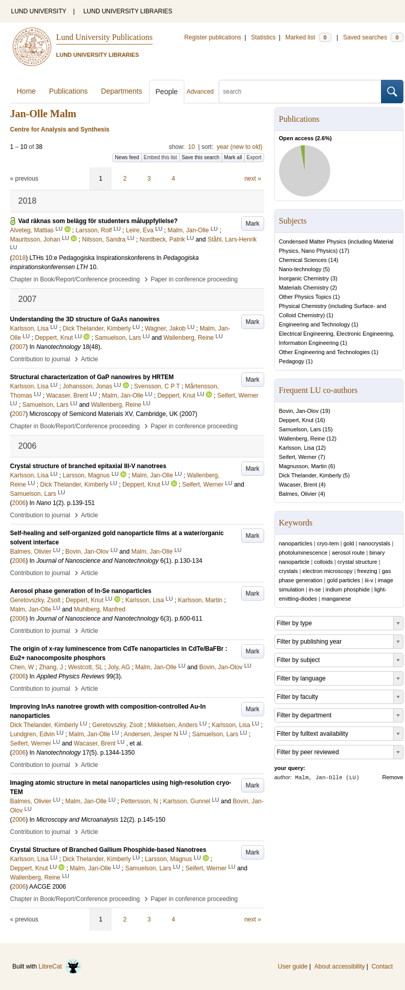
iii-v (369, 580)
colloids (323, 562)
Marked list (308, 37)
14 (333, 260)
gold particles (343, 580)
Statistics (263, 37)
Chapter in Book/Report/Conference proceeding (75, 279)
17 (344, 251)
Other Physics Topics (305, 297)
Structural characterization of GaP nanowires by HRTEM (92, 377)
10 (191, 146)
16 (320, 420)
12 (331, 438)
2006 (19, 503)
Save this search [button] (201, 157)
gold (349, 543)
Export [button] (254, 157)
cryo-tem (328, 543)
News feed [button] (127, 157)
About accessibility (339, 966)
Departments (121, 91)
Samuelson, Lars (300, 429)
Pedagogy (292, 361)
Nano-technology (300, 269)
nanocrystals (374, 543)
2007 (19, 346)
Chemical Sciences (303, 260)
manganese (336, 599)
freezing (367, 571)
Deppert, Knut (296, 420)
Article (89, 359)
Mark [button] (253, 223)
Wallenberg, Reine (302, 438)
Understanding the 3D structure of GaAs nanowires (85, 319)
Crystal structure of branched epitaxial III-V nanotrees (88, 466)
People (167, 91)
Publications (68, 91)
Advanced (200, 91)
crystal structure (357, 562)
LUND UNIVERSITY (39, 11)
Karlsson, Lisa (296, 448)
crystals (288, 571)
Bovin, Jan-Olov (299, 411)
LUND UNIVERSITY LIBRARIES (128, 11)
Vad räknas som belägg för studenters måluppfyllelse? (98, 221)
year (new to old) (239, 146)
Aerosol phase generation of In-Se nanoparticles (81, 591)
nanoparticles (295, 543)
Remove (392, 777)
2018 (19, 257)
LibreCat (59, 966)
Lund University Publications (104, 37)
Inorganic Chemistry (304, 278)
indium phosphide (348, 589)
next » (252, 178)
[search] (300, 91)
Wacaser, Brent (298, 484)
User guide (293, 966)
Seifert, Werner (298, 457)
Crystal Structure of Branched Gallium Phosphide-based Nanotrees (108, 849)
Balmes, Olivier (298, 494)
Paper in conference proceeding (194, 279)
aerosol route (348, 552)
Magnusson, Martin (303, 466)
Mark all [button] (233, 157)
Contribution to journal (40, 359)
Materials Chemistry (304, 287)
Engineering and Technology (314, 324)
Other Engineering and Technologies (324, 352)
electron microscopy (328, 571)
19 (325, 411)
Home (26, 91)
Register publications (212, 37)
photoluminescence (303, 552)
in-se (315, 589)
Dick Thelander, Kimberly (310, 475)
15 (328, 429)
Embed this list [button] (160, 157)
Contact (382, 966)
